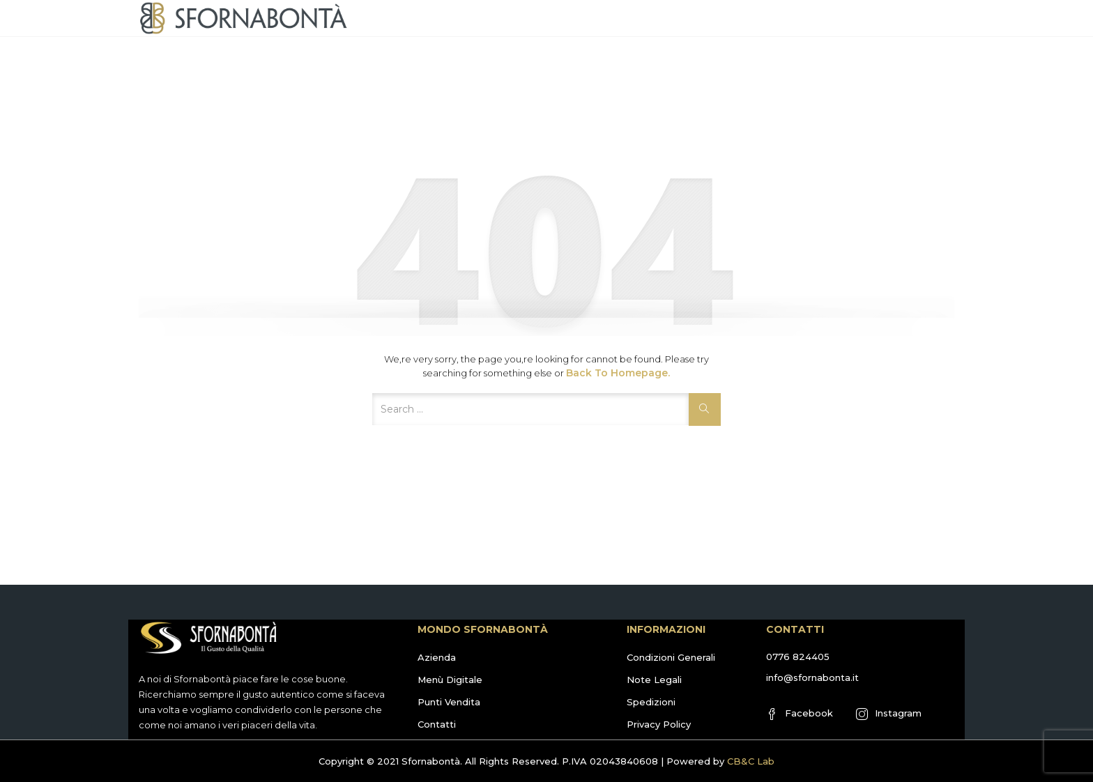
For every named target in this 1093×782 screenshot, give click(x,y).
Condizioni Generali (671, 657)
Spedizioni (651, 701)
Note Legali (654, 679)
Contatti (437, 724)
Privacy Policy (659, 724)
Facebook (799, 713)
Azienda (437, 657)
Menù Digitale (450, 679)
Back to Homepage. (618, 373)
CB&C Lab (750, 761)
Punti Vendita (449, 701)
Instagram (889, 713)
